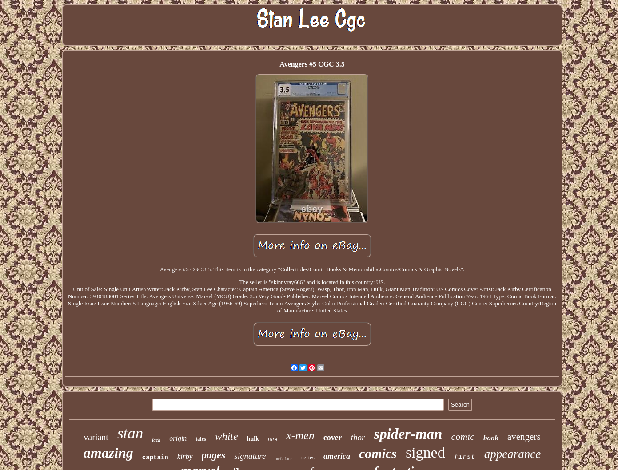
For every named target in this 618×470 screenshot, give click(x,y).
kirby (185, 456)
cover (332, 437)
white (226, 436)
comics (378, 453)
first (464, 457)
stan (130, 433)
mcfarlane (283, 458)
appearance (512, 454)
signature (250, 456)
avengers (524, 436)
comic (462, 436)
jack (156, 439)
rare (272, 439)
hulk (253, 438)
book (490, 438)
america (336, 456)
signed (425, 452)
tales (200, 439)
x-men (300, 435)
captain (155, 457)
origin (178, 438)
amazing (108, 453)
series (308, 457)
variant (96, 437)
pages (214, 455)
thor (358, 437)
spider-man (408, 434)
